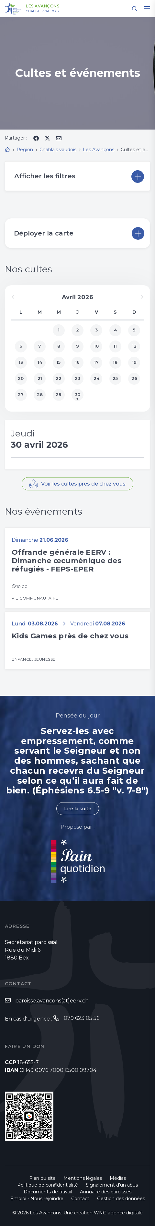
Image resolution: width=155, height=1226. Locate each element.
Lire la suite (77, 809)
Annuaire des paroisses (105, 1192)
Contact (80, 1198)
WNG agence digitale (118, 1213)
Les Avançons (42, 6)
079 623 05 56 (81, 1018)
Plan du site (42, 1178)
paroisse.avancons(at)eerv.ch (52, 1001)
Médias (118, 1178)
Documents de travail (48, 1192)
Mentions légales (82, 1178)
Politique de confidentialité (47, 1185)
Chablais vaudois (42, 11)
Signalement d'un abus (112, 1185)
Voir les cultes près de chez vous (83, 484)
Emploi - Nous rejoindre (36, 1198)
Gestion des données (121, 1198)
